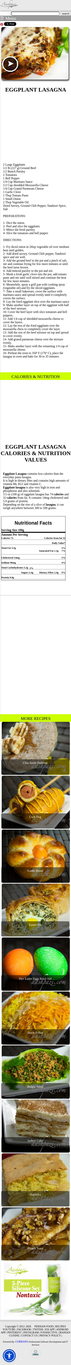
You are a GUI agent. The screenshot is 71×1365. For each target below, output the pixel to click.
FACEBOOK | (24, 1329)
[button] (9, 1355)
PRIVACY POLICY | (50, 1335)
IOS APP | (50, 1329)
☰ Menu (8, 18)
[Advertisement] (36, 127)
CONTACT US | (30, 1335)
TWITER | (38, 1329)
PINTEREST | (15, 1332)
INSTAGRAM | (31, 1332)
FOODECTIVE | (49, 1332)
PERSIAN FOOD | (44, 1326)
